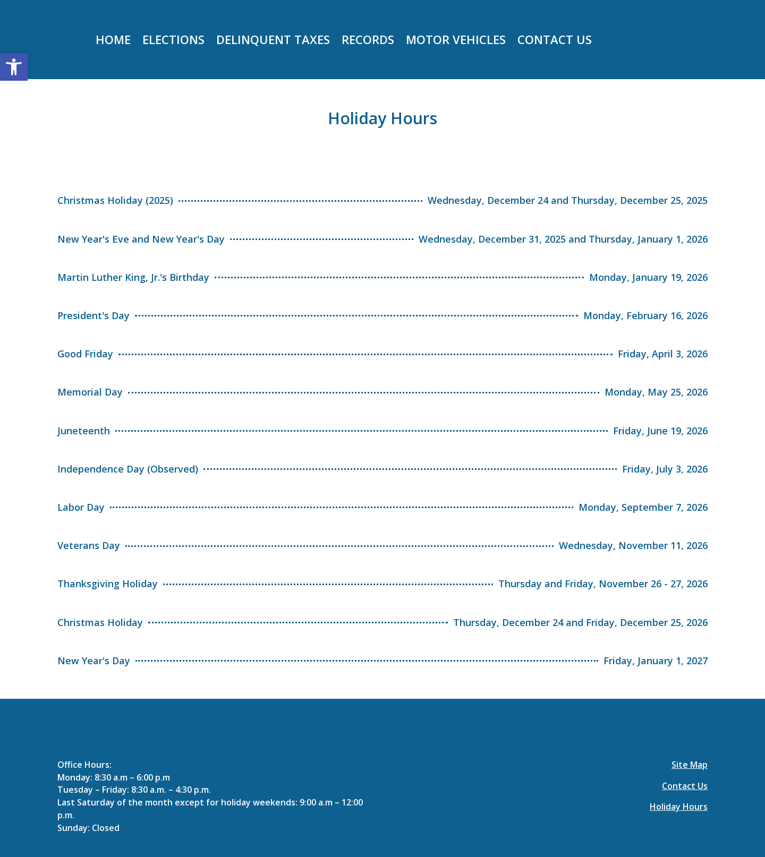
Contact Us (554, 41)
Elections (173, 41)
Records (368, 41)
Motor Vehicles (456, 41)
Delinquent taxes (273, 41)
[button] (14, 67)
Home (113, 41)
